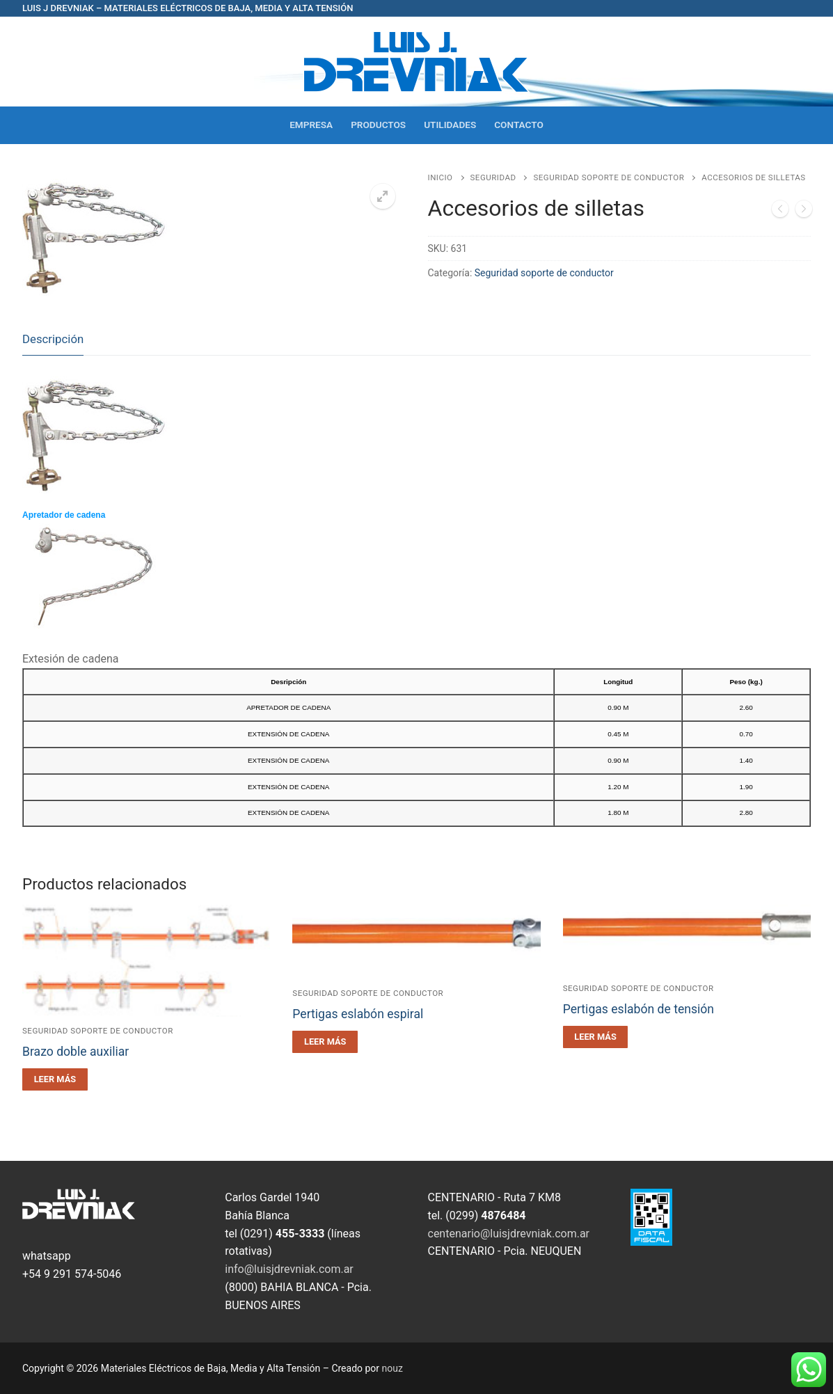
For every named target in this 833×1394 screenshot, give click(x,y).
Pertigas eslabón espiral (357, 1014)
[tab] (53, 340)
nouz (392, 1368)
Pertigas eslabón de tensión (638, 1009)
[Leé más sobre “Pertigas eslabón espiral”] (325, 1042)
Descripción (53, 339)
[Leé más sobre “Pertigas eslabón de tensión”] (595, 1037)
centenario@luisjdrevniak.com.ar (509, 1233)
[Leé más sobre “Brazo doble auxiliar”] (55, 1079)
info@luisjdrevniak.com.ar (289, 1269)
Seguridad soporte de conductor (608, 177)
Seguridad (493, 177)
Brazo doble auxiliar (75, 1052)
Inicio (440, 177)
